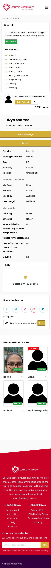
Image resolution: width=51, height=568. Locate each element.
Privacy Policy (42, 550)
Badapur (29, 125)
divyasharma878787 (24, 96)
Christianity (32, 172)
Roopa (7, 376)
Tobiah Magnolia (38, 410)
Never (29, 213)
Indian (29, 167)
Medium (30, 201)
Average (30, 195)
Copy (41, 323)
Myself (29, 156)
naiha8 (7, 410)
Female (15, 18)
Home (5, 18)
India (20, 125)
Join (45, 544)
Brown (29, 185)
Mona (31, 376)
